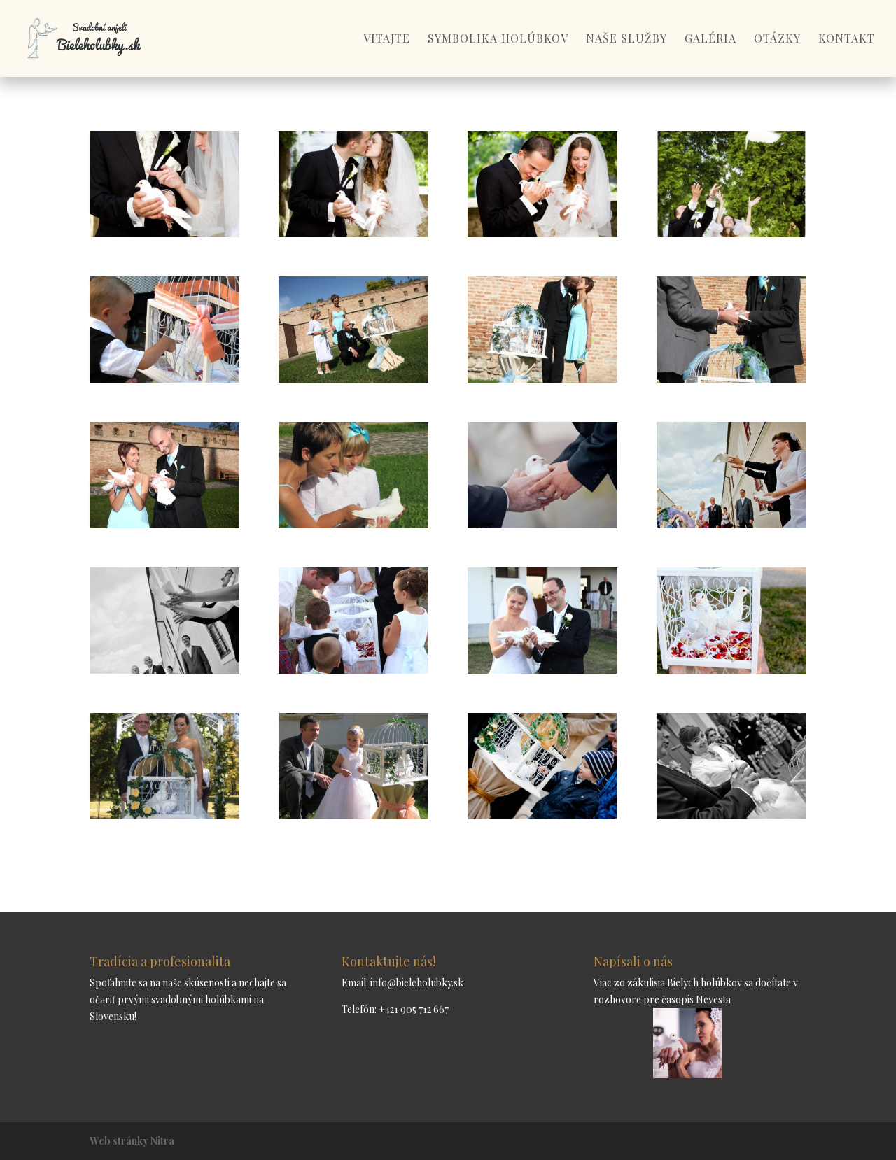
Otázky (777, 39)
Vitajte (386, 39)
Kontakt (846, 39)
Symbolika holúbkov (498, 39)
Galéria (710, 39)
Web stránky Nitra (132, 1140)
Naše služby (626, 39)
